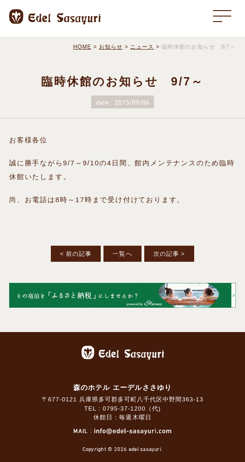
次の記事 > (169, 253)
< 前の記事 (76, 253)
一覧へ (122, 253)
